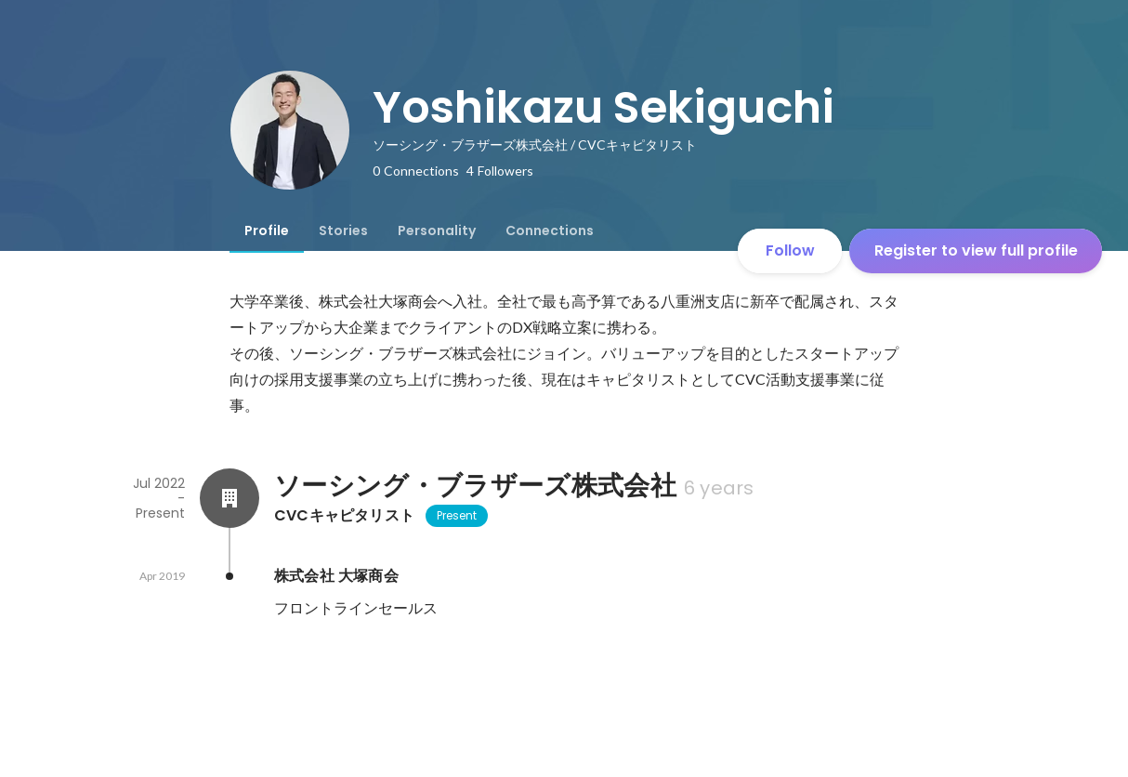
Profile (266, 230)
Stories (343, 230)
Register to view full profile (976, 250)
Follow (790, 250)
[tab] (267, 230)
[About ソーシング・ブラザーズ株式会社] (229, 498)
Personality (437, 230)
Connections (549, 230)
